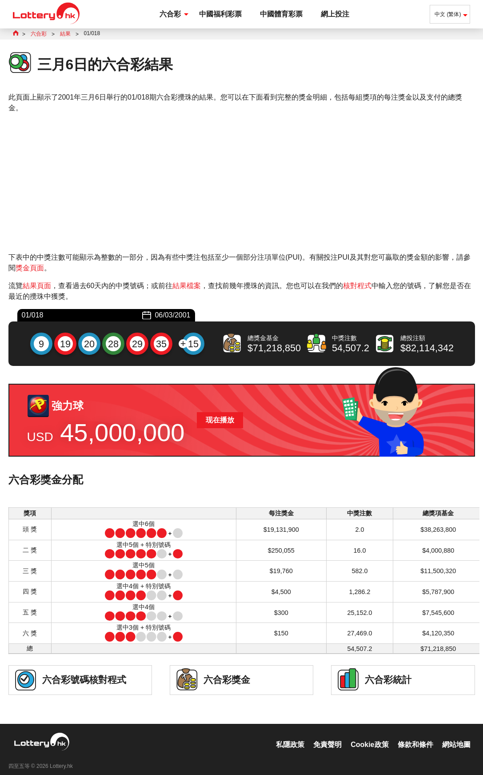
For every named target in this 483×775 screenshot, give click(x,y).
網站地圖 (456, 735)
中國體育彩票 (281, 14)
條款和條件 (415, 735)
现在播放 (220, 420)
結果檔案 (186, 285)
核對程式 (357, 285)
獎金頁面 (30, 268)
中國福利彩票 (220, 14)
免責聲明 (327, 735)
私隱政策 (290, 735)
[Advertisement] (241, 182)
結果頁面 (37, 285)
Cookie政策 (369, 735)
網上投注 (335, 14)
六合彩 (170, 14)
